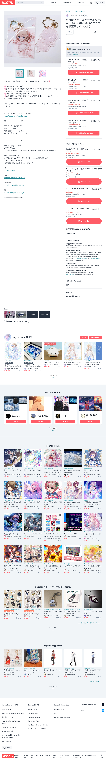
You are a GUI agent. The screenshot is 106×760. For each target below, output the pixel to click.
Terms (68, 292)
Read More (76, 54)
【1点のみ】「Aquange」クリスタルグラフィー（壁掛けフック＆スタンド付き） (13, 366)
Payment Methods (34, 717)
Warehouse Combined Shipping (38, 725)
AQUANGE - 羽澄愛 (22, 337)
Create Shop (81, 2)
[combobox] (30, 2)
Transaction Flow (33, 721)
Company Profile (16, 756)
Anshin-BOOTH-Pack (82, 258)
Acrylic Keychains (79, 12)
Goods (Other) (8, 360)
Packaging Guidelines (9, 727)
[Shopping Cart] (90, 2)
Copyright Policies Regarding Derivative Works (11, 736)
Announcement (59, 709)
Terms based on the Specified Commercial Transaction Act (84, 756)
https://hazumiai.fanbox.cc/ (14, 185)
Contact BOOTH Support (62, 717)
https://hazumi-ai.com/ (12, 170)
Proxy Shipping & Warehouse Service (11, 722)
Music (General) (68, 360)
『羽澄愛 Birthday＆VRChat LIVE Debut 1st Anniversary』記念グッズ (92, 363)
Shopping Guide (33, 713)
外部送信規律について (65, 756)
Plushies (46, 360)
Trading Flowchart (74, 281)
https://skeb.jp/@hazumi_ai (14, 193)
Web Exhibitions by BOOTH (37, 729)
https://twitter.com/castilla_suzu (15, 116)
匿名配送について (7, 717)
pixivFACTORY (70, 274)
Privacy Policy (54, 756)
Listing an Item (6, 709)
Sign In (53, 2)
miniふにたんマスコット (51, 362)
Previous (5, 39)
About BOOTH (66, 2)
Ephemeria (16, 416)
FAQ (55, 713)
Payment (71, 285)
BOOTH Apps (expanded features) (13, 713)
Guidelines (48, 755)
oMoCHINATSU (42, 416)
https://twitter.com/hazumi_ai (14, 178)
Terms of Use (25, 756)
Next (59, 39)
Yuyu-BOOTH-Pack (94, 258)
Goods (68, 12)
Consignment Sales (8, 731)
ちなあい (64, 416)
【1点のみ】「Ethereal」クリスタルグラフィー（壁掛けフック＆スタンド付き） (32, 366)
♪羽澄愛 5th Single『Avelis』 (73, 362)
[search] (42, 2)
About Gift (71, 233)
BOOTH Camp (6, 741)
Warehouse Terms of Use (37, 756)
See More (53, 429)
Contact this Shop (72, 296)
